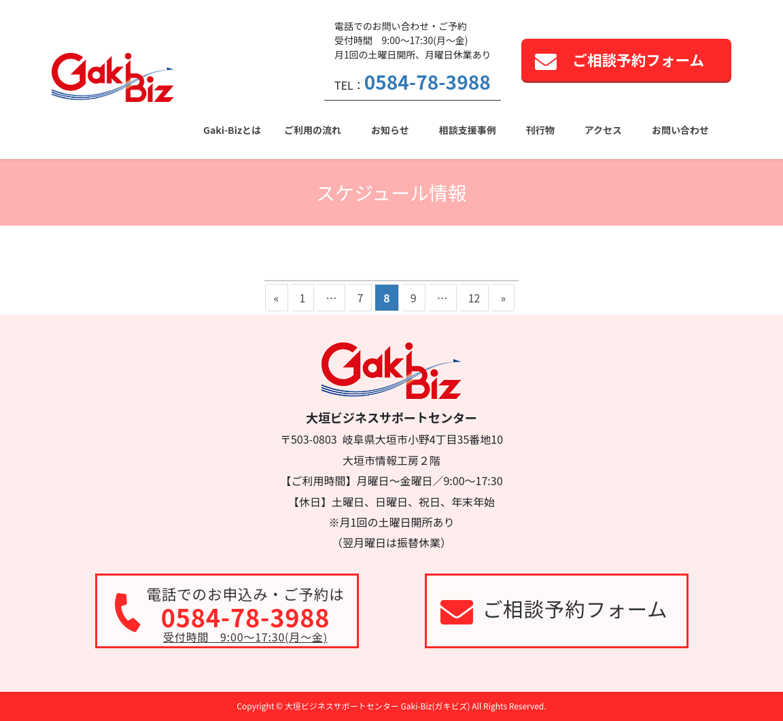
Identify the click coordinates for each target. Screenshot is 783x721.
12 (474, 299)
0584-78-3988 (427, 81)
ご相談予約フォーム (638, 59)
